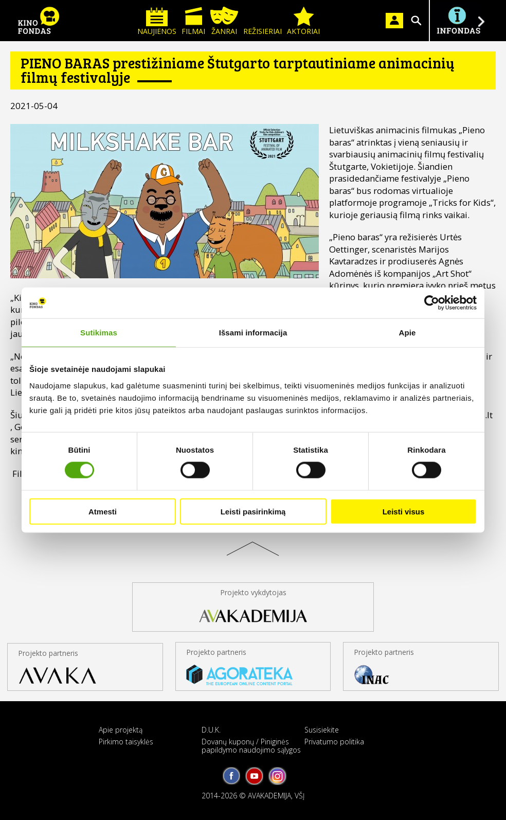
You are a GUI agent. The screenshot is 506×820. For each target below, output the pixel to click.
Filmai (193, 21)
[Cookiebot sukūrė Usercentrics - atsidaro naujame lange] (432, 303)
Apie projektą (120, 730)
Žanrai (224, 21)
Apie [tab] (407, 332)
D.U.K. (211, 730)
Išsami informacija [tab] (253, 332)
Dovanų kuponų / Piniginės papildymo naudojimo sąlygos (251, 745)
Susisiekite (321, 730)
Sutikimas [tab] (98, 332)
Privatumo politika (334, 741)
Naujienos (156, 21)
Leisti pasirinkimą (253, 511)
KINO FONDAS (38, 20)
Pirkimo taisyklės (126, 741)
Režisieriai (262, 21)
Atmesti (102, 511)
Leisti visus (404, 511)
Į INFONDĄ (458, 20)
